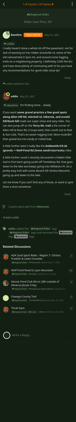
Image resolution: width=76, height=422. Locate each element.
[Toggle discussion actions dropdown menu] (72, 4)
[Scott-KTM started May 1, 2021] (6, 283)
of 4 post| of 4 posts (38, 4)
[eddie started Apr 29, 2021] (6, 272)
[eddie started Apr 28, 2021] (6, 257)
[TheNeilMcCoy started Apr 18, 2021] (6, 298)
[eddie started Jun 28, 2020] (6, 310)
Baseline (12, 105)
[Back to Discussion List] (3, 4)
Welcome (43, 206)
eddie (10, 43)
